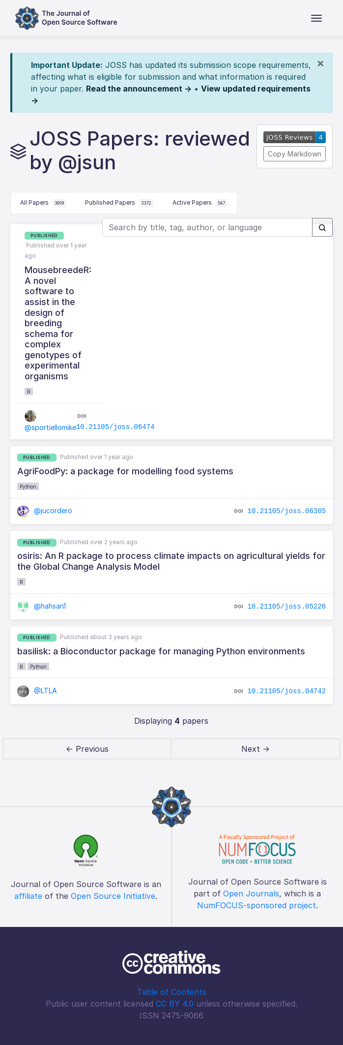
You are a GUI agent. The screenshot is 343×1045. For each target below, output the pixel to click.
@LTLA (37, 690)
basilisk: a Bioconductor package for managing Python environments (161, 651)
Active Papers (200, 203)
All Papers (43, 203)
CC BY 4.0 (175, 1004)
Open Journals (251, 893)
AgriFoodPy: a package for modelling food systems (125, 471)
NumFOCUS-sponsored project (256, 905)
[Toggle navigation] (316, 18)
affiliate (28, 896)
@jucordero (44, 510)
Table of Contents (171, 992)
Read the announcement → (139, 88)
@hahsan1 (41, 606)
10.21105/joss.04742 (286, 691)
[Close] (320, 63)
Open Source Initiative (113, 896)
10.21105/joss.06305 (286, 511)
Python (28, 487)
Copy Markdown (294, 154)
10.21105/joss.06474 (115, 427)
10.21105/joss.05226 (286, 606)
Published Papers (119, 203)
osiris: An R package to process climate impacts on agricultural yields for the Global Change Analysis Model (171, 561)
